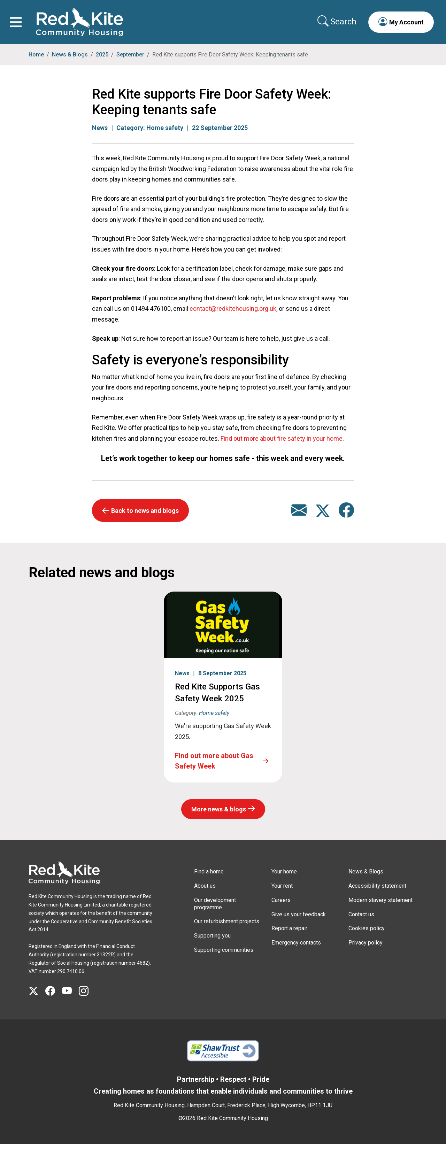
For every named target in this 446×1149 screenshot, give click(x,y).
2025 (102, 59)
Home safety (164, 132)
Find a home (209, 876)
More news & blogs (218, 814)
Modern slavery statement (380, 905)
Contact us (361, 919)
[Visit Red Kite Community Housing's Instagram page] (87, 996)
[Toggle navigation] (18, 24)
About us (205, 890)
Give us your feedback (298, 919)
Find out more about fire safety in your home (282, 443)
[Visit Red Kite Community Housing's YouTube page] (70, 996)
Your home (284, 876)
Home (36, 59)
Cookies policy (366, 933)
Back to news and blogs (145, 515)
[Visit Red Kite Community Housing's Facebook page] (53, 996)
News (100, 132)
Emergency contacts (296, 947)
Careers (281, 905)
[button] (398, 24)
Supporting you (212, 940)
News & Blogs (70, 59)
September (130, 59)
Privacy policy (365, 947)
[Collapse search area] (335, 24)
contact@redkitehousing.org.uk (233, 313)
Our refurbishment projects (226, 926)
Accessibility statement (377, 890)
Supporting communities (223, 954)
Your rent (282, 890)
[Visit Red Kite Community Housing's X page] (37, 996)
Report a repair (289, 933)
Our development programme (215, 909)
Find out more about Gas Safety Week (214, 765)
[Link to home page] (81, 24)
